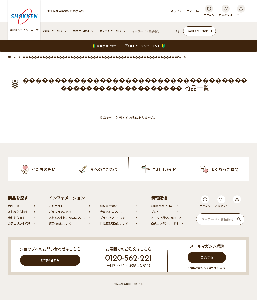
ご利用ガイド (57, 206)
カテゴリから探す (110, 31)
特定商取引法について (114, 223)
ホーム (12, 57)
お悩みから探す (53, 31)
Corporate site (161, 206)
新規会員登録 (108, 206)
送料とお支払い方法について (67, 217)
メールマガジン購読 (163, 217)
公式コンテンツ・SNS (164, 223)
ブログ (155, 211)
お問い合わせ (50, 260)
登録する (206, 257)
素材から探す (81, 31)
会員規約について (111, 211)
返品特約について (60, 223)
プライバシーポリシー (114, 217)
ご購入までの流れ (60, 211)
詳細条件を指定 (198, 31)
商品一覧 (13, 206)
